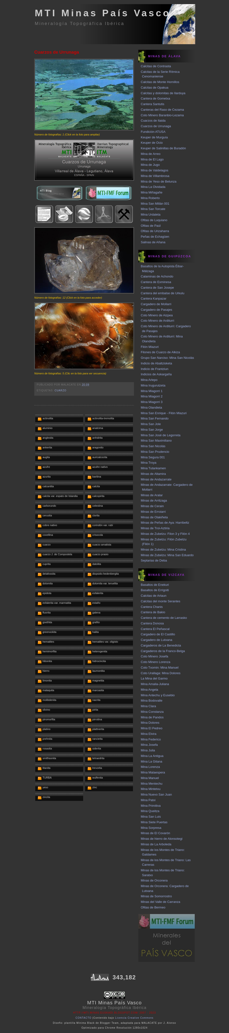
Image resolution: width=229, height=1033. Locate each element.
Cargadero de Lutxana (156, 640)
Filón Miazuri (150, 347)
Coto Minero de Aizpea (157, 315)
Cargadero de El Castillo (158, 634)
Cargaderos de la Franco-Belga (163, 651)
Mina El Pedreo (151, 728)
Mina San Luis (151, 816)
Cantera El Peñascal (155, 629)
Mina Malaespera (153, 772)
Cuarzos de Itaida (153, 120)
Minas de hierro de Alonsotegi (161, 838)
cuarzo (60, 390)
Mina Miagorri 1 (152, 391)
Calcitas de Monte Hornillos (160, 82)
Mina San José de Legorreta (160, 435)
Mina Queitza (150, 811)
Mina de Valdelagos (154, 170)
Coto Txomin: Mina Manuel (159, 667)
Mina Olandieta (151, 407)
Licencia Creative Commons (134, 1017)
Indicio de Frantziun (154, 369)
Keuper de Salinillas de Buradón (163, 148)
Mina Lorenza (150, 767)
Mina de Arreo (150, 154)
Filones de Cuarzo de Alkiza (160, 352)
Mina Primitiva (151, 805)
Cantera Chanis (152, 607)
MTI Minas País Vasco (103, 13)
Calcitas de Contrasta (156, 66)
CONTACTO (84, 1017)
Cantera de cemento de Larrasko (164, 618)
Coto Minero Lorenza (155, 662)
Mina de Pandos (152, 717)
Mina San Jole (151, 424)
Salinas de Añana (153, 242)
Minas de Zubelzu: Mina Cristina (163, 549)
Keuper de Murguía (154, 137)
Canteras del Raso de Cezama (162, 109)
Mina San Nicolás (153, 446)
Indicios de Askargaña (156, 374)
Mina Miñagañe (151, 192)
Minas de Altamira (153, 474)
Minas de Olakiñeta (154, 517)
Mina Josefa (149, 745)
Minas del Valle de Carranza (160, 902)
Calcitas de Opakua (154, 87)
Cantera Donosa (152, 623)
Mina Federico (151, 739)
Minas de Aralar (152, 495)
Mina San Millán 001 (155, 203)
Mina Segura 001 (153, 457)
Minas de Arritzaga (154, 500)
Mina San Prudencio (155, 452)
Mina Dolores (150, 722)
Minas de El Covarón (155, 833)
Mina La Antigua (152, 756)
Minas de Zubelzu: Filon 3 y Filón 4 (165, 534)
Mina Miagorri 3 (152, 402)
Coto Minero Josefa (154, 656)
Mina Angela (149, 689)
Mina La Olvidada (153, 187)
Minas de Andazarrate (156, 479)
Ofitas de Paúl (151, 225)
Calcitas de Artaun (154, 595)
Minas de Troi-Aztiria (155, 528)
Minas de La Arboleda (156, 844)
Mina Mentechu (151, 783)
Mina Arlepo (149, 380)
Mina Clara (148, 706)
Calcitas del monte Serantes (160, 601)
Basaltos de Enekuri (155, 585)
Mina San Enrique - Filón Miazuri (164, 413)
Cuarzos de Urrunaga (56, 52)
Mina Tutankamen (153, 468)
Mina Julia (148, 750)
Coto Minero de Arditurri (157, 320)
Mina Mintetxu (150, 789)
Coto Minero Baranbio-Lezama (162, 115)
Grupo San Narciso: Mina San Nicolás (167, 358)
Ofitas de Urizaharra (155, 231)
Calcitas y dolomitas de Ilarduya (163, 93)
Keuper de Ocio (152, 142)
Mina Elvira (148, 734)
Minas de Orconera (154, 880)
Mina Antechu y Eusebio (158, 695)
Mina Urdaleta (150, 214)
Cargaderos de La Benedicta (161, 645)
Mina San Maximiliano (156, 440)
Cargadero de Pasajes (156, 309)
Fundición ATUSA (153, 132)
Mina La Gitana (151, 761)
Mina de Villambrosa (155, 176)
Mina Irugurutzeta (153, 385)
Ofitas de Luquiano (154, 220)
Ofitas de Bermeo (153, 907)
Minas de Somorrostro (156, 896)
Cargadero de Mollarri (156, 304)
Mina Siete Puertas (154, 822)
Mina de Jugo (150, 165)
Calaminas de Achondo (157, 276)
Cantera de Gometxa (155, 98)
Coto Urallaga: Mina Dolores (160, 673)
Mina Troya (148, 462)
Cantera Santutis (152, 104)
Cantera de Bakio (153, 612)
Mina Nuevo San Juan (156, 794)
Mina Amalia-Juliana (155, 684)
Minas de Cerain (152, 506)
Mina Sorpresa (151, 828)
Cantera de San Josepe (157, 287)
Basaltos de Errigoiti (155, 590)
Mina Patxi (148, 800)
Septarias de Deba (154, 560)
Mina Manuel (150, 778)
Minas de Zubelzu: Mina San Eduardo (167, 555)
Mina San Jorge (152, 429)
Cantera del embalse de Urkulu (162, 293)
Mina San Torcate (153, 209)
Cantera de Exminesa (156, 282)
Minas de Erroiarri (153, 511)
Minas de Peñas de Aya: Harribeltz (165, 522)
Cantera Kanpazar (154, 298)
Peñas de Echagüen (155, 236)
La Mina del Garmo (154, 678)
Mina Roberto (150, 198)
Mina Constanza (152, 712)
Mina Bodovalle (151, 700)
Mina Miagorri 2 (152, 396)
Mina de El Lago (152, 159)
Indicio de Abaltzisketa (156, 363)
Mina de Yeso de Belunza (158, 181)
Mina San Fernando (154, 418)
